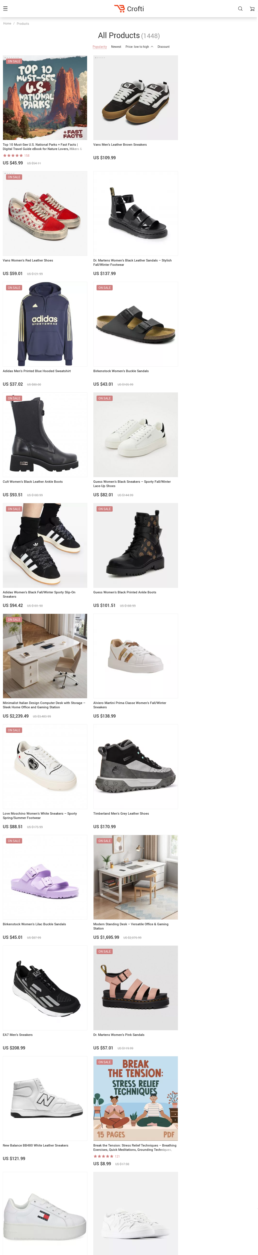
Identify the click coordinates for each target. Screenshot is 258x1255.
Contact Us (118, 1191)
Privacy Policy (120, 1196)
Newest (116, 47)
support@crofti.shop (17, 1185)
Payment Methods (209, 1191)
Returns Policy (206, 1202)
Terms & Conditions (124, 1202)
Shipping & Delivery (210, 1196)
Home (7, 23)
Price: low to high (139, 47)
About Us (117, 1185)
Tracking (203, 1207)
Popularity (100, 47)
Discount (164, 47)
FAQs (200, 1185)
